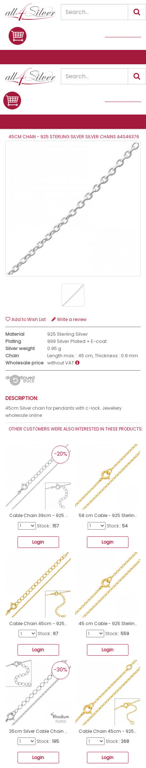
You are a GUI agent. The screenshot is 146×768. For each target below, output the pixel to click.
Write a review (69, 319)
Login (38, 542)
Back (22, 380)
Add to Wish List (25, 319)
